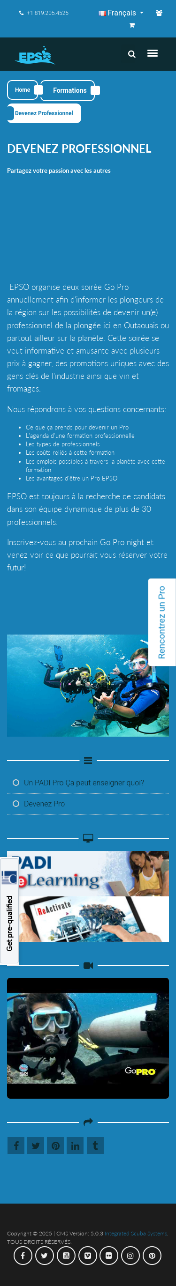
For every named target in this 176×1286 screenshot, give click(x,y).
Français (118, 12)
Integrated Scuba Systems (136, 1233)
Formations (70, 90)
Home (22, 90)
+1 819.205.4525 (44, 13)
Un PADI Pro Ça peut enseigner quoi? (78, 782)
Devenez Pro (39, 803)
